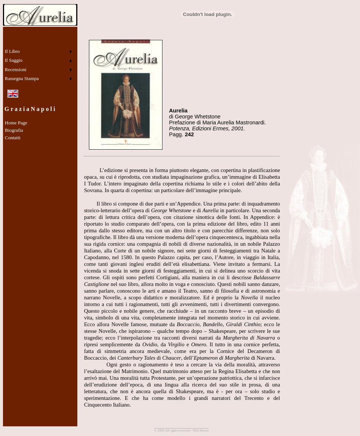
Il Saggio (13, 60)
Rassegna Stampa (22, 78)
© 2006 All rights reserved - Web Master (181, 430)
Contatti (12, 137)
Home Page (16, 122)
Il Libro (12, 51)
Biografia (14, 130)
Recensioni (15, 69)
